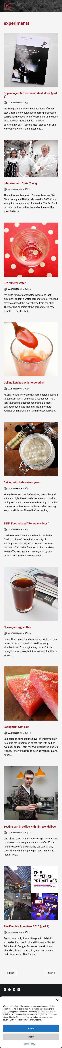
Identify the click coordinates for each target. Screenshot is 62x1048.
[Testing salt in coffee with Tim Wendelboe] (31, 793)
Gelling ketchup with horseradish (24, 382)
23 (30, 489)
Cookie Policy (29, 1044)
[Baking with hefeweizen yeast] (31, 449)
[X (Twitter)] (5, 989)
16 (30, 833)
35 (30, 633)
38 (30, 289)
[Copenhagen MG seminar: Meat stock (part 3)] (31, 60)
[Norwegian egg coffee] (31, 594)
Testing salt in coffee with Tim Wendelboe (30, 826)
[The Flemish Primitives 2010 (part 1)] (31, 893)
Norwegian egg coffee (17, 627)
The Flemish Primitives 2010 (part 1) (26, 926)
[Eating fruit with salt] (31, 693)
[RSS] (18, 989)
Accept (31, 1028)
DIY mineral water (15, 283)
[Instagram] (9, 989)
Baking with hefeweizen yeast (22, 482)
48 (30, 733)
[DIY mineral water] (31, 250)
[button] (57, 1000)
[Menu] (57, 6)
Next (51, 973)
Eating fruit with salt (16, 726)
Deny (31, 1036)
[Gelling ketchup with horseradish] (31, 349)
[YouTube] (14, 989)
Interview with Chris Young (20, 183)
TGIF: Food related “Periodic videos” (26, 523)
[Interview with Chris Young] (31, 158)
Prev (10, 973)
